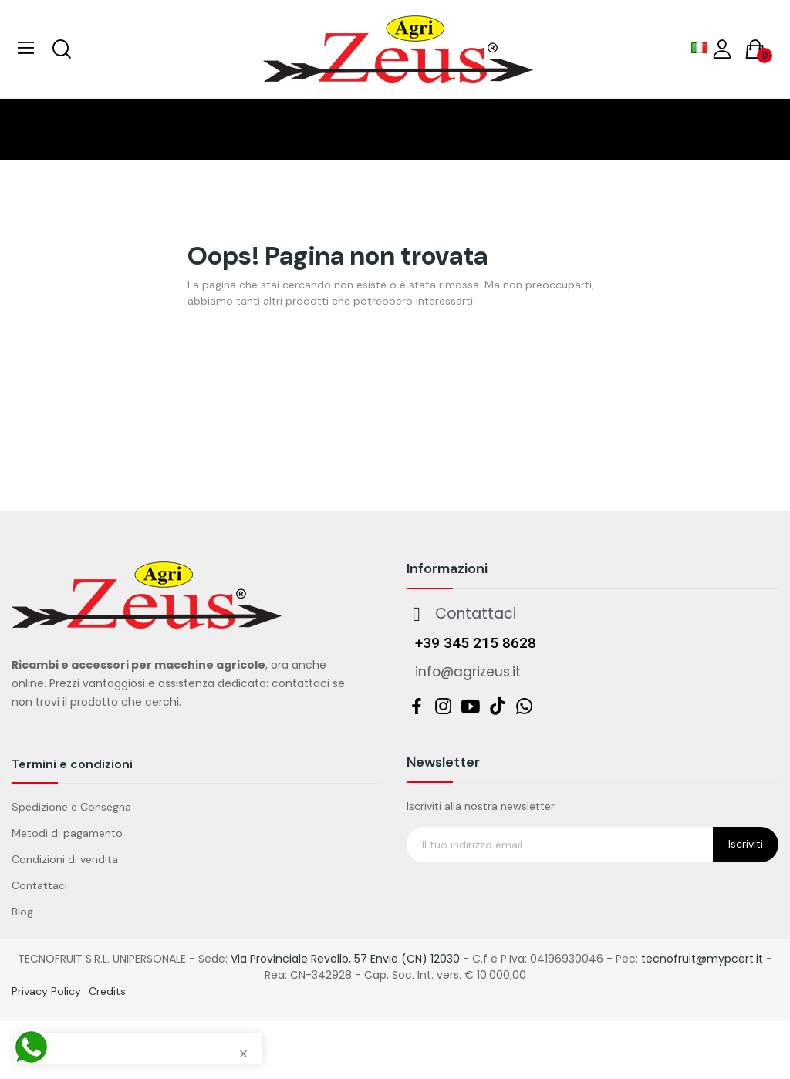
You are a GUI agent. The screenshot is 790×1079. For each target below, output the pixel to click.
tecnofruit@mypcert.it (702, 958)
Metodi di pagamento (67, 833)
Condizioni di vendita (65, 859)
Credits (107, 991)
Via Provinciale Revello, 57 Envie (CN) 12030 (345, 958)
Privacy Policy (46, 991)
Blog (22, 912)
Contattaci (39, 885)
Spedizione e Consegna (71, 807)
